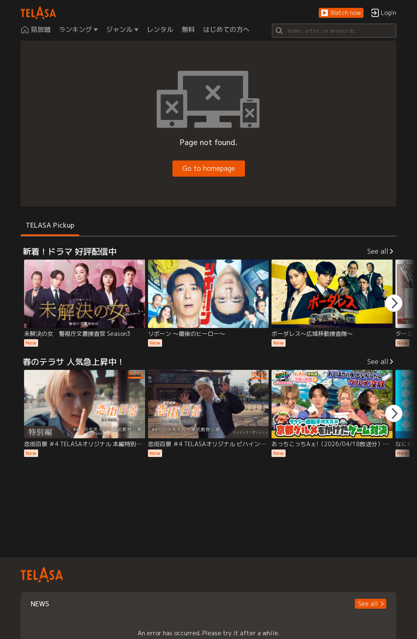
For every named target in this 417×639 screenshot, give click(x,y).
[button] (341, 13)
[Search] (334, 31)
